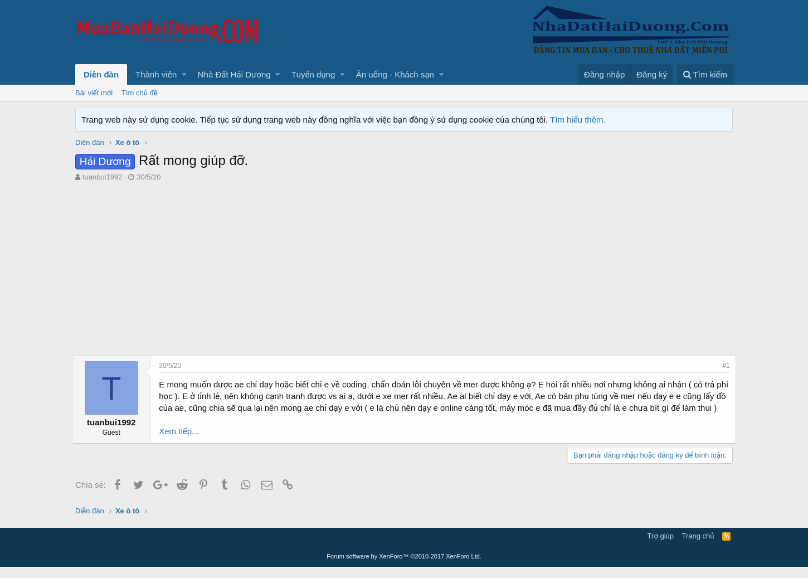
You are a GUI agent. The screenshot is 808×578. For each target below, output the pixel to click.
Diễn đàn (101, 74)
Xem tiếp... (182, 443)
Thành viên (156, 74)
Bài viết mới (94, 93)
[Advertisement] (404, 271)
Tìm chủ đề (139, 93)
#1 (723, 366)
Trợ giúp (661, 547)
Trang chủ (698, 547)
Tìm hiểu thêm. (578, 119)
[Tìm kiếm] (705, 74)
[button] (184, 74)
